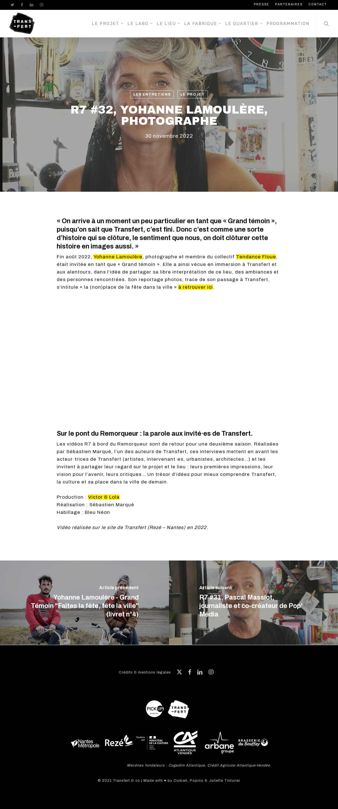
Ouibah (180, 781)
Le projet (193, 94)
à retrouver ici (195, 287)
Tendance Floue (256, 256)
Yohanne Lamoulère (117, 256)
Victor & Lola (104, 497)
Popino (197, 781)
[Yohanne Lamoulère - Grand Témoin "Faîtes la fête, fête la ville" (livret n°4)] (84, 603)
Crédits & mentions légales (145, 672)
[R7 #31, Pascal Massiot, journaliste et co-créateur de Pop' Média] (253, 603)
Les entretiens (152, 94)
